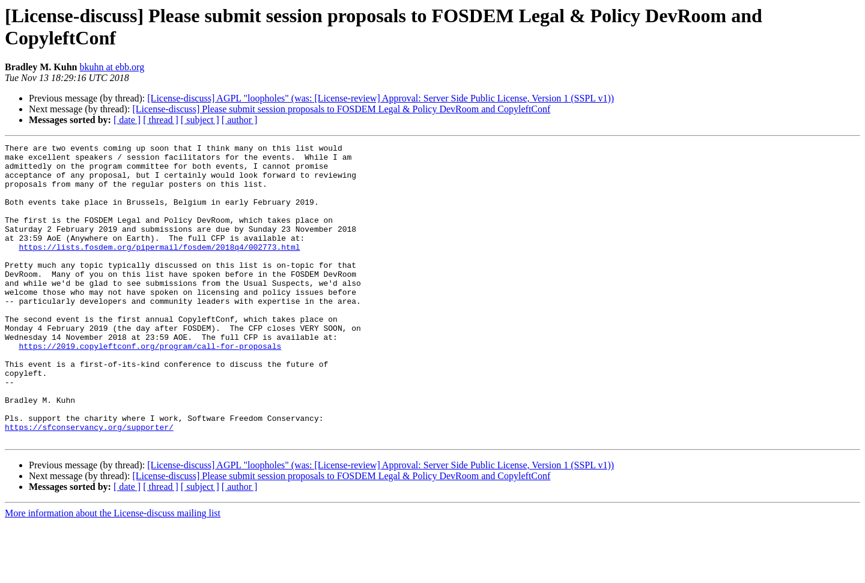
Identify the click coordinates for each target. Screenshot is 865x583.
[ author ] (240, 120)
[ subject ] (200, 120)
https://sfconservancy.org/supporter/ (89, 484)
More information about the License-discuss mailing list (112, 572)
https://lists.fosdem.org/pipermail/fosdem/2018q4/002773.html (159, 268)
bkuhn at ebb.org (111, 67)
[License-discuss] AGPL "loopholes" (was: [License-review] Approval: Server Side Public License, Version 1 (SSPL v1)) (380, 98)
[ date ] (127, 120)
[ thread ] (160, 120)
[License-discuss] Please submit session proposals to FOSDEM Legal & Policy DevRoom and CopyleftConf (341, 109)
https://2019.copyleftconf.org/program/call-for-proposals (150, 387)
